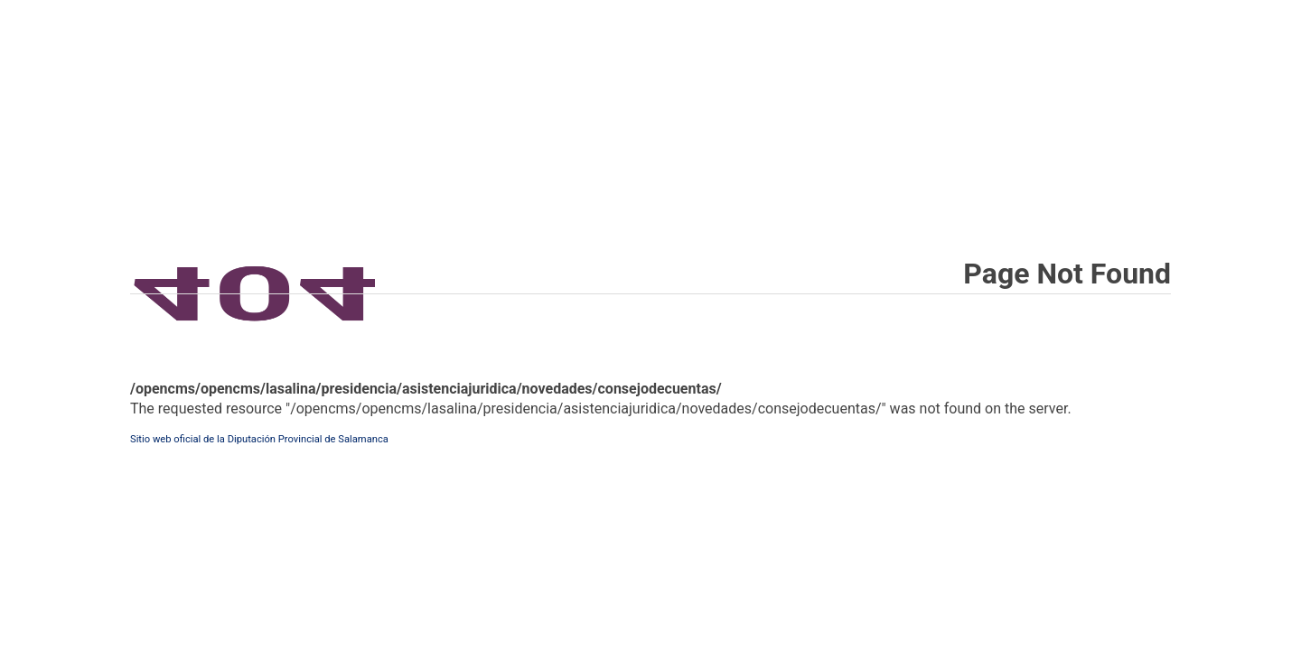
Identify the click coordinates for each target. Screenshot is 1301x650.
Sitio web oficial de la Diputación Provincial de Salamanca (259, 439)
